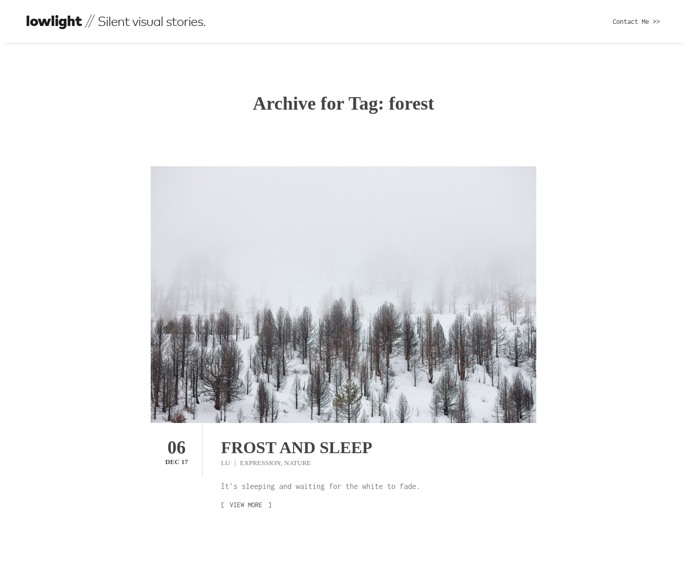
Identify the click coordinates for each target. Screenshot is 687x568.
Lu (226, 463)
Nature (297, 463)
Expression (260, 463)
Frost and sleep (296, 447)
